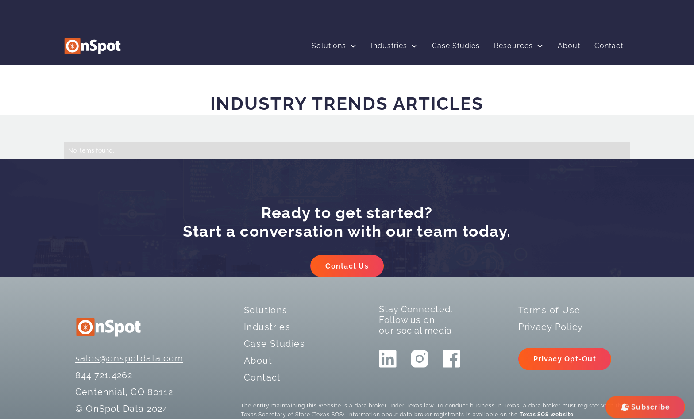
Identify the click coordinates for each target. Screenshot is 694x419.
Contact (608, 46)
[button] (334, 46)
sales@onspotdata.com (129, 358)
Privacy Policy (550, 327)
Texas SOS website (547, 414)
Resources (513, 46)
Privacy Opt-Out (564, 359)
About (569, 46)
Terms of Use (549, 310)
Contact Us (347, 266)
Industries (389, 46)
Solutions (329, 46)
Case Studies (456, 46)
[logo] (92, 46)
